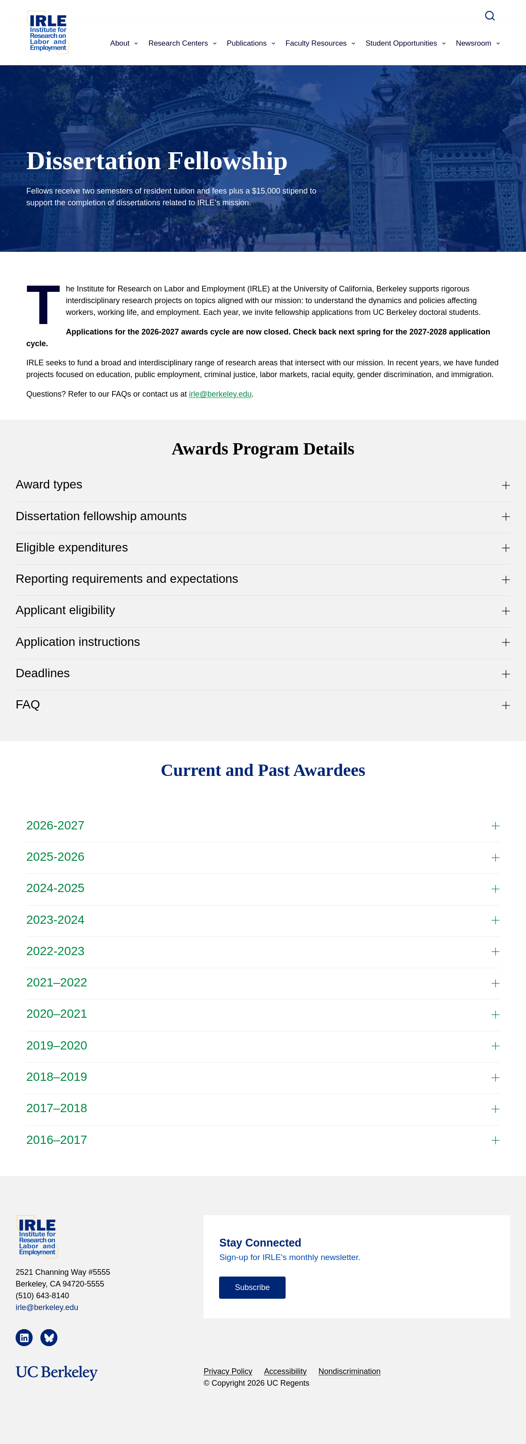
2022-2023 (263, 951)
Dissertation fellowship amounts (263, 516)
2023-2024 (263, 919)
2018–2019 (263, 1076)
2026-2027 (263, 825)
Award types (263, 484)
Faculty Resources (322, 43)
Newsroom (478, 43)
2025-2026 (263, 856)
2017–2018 (263, 1108)
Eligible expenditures (263, 547)
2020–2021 (263, 1013)
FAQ (263, 704)
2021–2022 (263, 982)
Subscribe (252, 1287)
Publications (253, 43)
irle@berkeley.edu (220, 394)
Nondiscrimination (350, 1371)
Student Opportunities (407, 43)
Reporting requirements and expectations (263, 578)
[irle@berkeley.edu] (97, 1308)
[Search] (490, 15)
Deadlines (263, 673)
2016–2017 (263, 1140)
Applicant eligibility (263, 610)
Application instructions (263, 641)
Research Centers (184, 43)
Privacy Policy (227, 1371)
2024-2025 (263, 888)
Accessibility (285, 1371)
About (126, 43)
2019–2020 (263, 1045)
